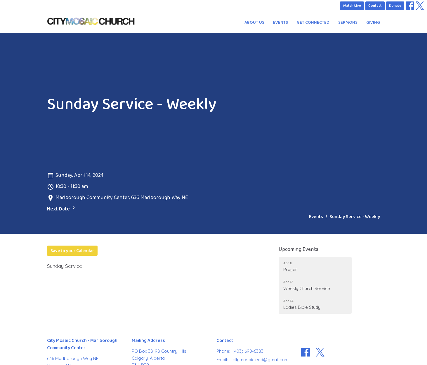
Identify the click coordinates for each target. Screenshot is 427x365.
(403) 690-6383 (247, 351)
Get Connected (313, 22)
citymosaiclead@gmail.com (260, 359)
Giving (373, 22)
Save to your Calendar (72, 250)
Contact (375, 5)
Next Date (62, 209)
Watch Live (352, 5)
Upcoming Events (298, 249)
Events (280, 22)
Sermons (347, 22)
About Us (254, 22)
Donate (395, 5)
